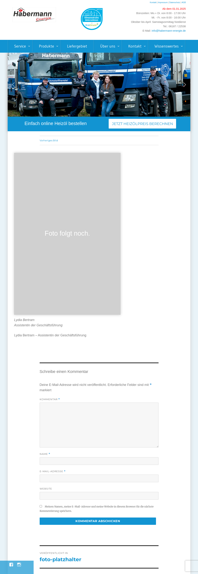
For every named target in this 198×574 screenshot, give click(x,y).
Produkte (46, 46)
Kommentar (50, 399)
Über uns (107, 46)
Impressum (163, 2)
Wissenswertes (167, 46)
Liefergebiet (77, 46)
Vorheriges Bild (49, 140)
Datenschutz (175, 2)
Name (45, 454)
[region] (99, 85)
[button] (13, 85)
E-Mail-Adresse (53, 471)
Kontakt (153, 2)
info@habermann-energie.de (169, 30)
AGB (184, 2)
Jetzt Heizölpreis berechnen (142, 124)
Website (46, 488)
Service (20, 46)
